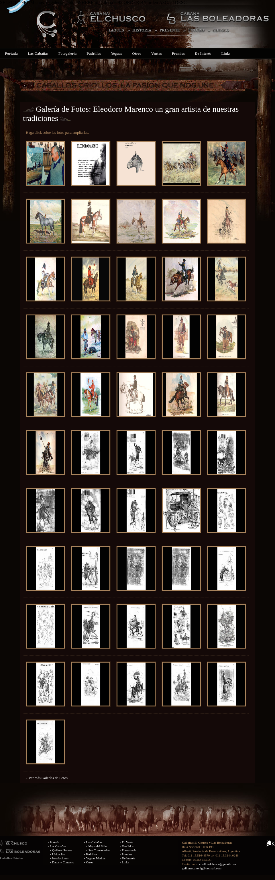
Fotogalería (67, 53)
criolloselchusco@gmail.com (217, 864)
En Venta (127, 842)
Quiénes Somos (62, 850)
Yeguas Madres (95, 858)
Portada (11, 53)
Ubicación (58, 854)
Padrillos (94, 53)
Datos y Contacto (63, 862)
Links (225, 53)
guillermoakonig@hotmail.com (201, 868)
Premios (178, 53)
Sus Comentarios (99, 850)
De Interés (203, 53)
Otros (136, 53)
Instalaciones (60, 858)
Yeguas (116, 53)
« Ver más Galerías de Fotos (47, 778)
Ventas (156, 53)
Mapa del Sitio (97, 846)
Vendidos (127, 846)
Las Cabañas (38, 53)
